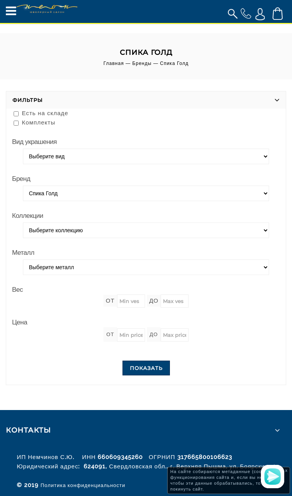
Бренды (141, 63)
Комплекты (34, 122)
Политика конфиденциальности (82, 485)
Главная (113, 63)
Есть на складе (41, 113)
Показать (146, 368)
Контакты (28, 430)
